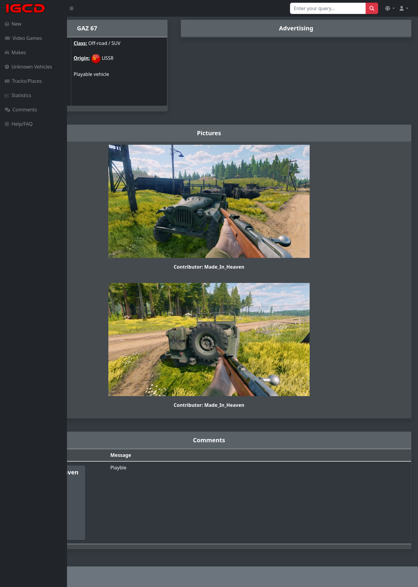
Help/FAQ (19, 124)
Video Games (23, 38)
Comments (21, 109)
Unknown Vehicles (28, 66)
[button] (390, 8)
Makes (15, 52)
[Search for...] (328, 8)
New (13, 24)
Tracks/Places (23, 81)
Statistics (18, 95)
